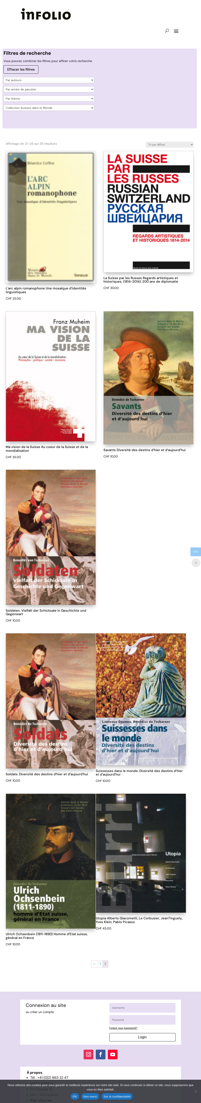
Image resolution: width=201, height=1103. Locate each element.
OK (75, 1096)
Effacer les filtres (21, 69)
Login (142, 1037)
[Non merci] (195, 1091)
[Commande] (170, 145)
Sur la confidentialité (117, 1096)
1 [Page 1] (100, 964)
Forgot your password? (123, 1028)
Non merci (90, 1096)
